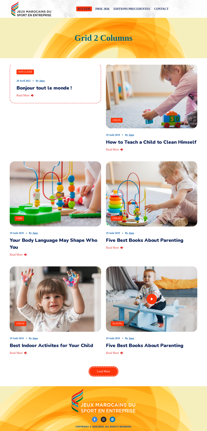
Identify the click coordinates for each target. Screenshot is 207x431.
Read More (22, 95)
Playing (117, 323)
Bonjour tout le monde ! (44, 88)
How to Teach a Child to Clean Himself (151, 142)
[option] (55, 194)
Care (19, 218)
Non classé (25, 72)
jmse (42, 80)
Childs (117, 120)
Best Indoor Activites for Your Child (51, 345)
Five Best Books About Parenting (144, 240)
